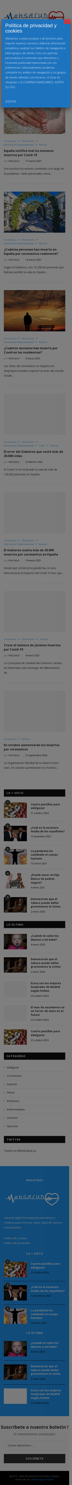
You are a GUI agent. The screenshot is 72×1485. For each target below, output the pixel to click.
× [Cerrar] (67, 21)
